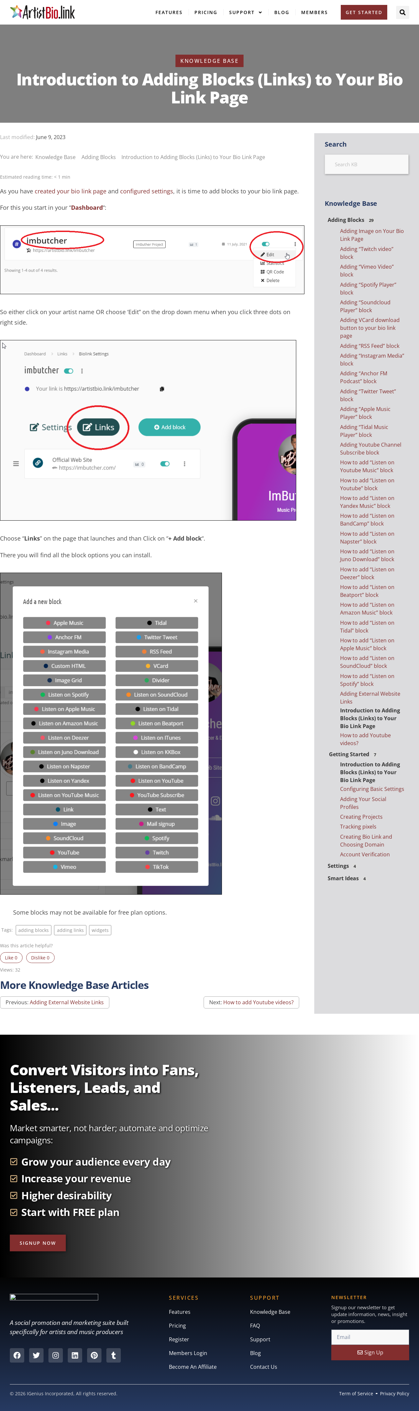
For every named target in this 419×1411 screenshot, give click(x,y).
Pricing (205, 12)
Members (314, 12)
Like (11, 958)
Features (169, 12)
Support (246, 12)
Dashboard (87, 207)
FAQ (255, 1325)
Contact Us (263, 1366)
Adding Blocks (99, 157)
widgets (100, 930)
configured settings (146, 191)
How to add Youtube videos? (258, 1002)
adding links (70, 930)
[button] (402, 12)
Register (179, 1339)
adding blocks (33, 930)
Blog (281, 12)
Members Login (188, 1353)
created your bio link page (70, 191)
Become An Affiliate (193, 1366)
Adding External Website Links (67, 1002)
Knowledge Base (56, 157)
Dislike (40, 958)
